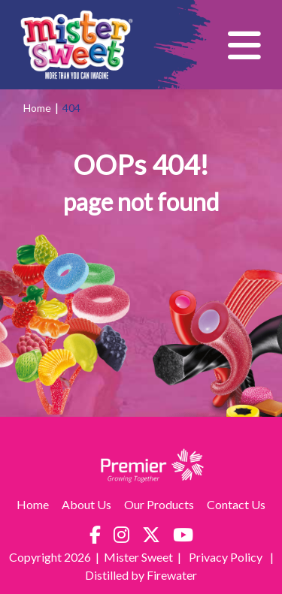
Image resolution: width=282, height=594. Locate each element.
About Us (86, 504)
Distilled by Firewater (141, 575)
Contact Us (236, 504)
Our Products (159, 504)
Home (37, 107)
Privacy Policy (227, 557)
